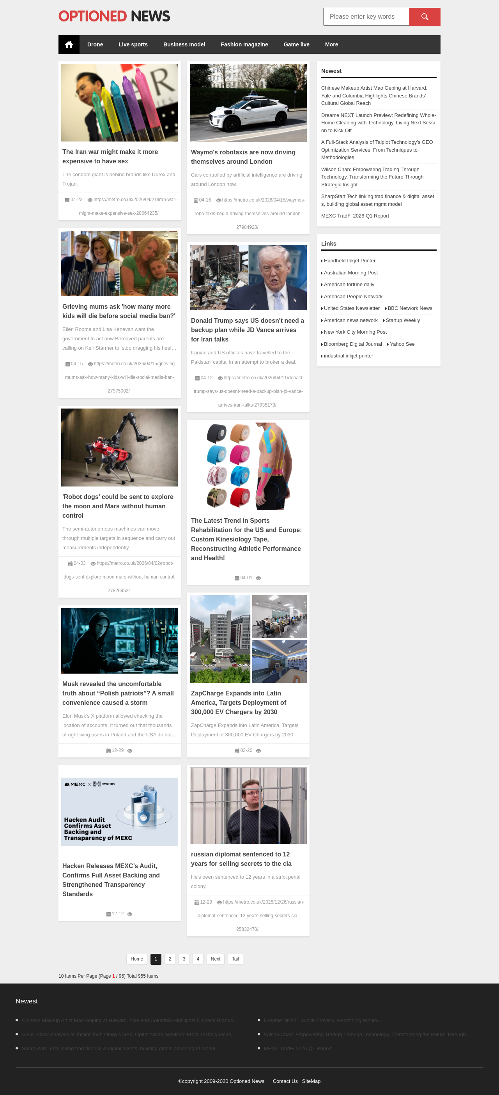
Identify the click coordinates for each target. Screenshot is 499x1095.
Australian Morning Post (351, 273)
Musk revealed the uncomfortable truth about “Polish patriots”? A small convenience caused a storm (118, 693)
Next (216, 959)
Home (69, 44)
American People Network (353, 296)
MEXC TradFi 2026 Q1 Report (355, 216)
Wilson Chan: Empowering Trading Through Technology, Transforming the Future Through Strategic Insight (372, 177)
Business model (184, 44)
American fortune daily (349, 284)
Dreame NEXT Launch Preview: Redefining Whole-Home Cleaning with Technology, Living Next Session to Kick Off (378, 122)
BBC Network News (410, 308)
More (331, 44)
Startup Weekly (403, 320)
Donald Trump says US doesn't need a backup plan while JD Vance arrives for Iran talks (247, 330)
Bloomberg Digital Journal (353, 344)
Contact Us (285, 1081)
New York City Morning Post (355, 332)
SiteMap (311, 1081)
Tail (235, 959)
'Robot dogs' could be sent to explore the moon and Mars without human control (117, 506)
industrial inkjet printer (348, 356)
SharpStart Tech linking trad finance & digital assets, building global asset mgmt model (115, 1048)
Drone (95, 44)
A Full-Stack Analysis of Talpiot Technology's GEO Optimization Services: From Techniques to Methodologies (377, 149)
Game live (297, 44)
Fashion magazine (244, 44)
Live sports (133, 44)
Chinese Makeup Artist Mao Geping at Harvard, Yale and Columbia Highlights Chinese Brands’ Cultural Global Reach (374, 95)
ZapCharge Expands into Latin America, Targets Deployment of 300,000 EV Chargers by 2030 (238, 702)
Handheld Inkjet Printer (349, 261)
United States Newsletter (352, 308)
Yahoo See (402, 344)
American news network (351, 320)
